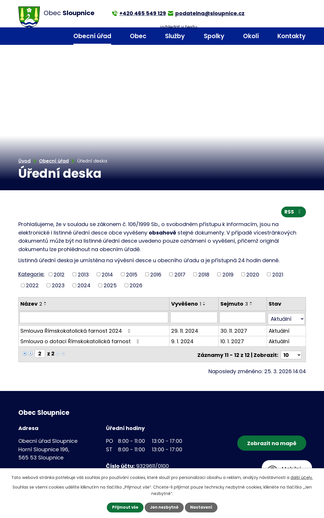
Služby (175, 36)
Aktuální (279, 330)
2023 (58, 286)
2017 (179, 275)
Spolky (214, 36)
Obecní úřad (92, 36)
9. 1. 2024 (182, 340)
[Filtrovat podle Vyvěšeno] (194, 318)
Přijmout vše (123, 507)
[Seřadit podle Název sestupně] (45, 306)
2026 (136, 286)
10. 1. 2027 (233, 340)
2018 (203, 275)
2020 (252, 275)
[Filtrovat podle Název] (94, 318)
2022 (32, 286)
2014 (107, 275)
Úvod (52, 36)
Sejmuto (235, 305)
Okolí (251, 36)
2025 (110, 286)
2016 (155, 275)
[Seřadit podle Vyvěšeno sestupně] (204, 306)
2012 (59, 275)
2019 (227, 275)
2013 (83, 275)
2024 (84, 286)
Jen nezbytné (164, 507)
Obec (138, 36)
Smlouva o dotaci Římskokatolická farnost (80, 340)
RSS (293, 213)
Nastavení (203, 507)
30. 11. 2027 (234, 330)
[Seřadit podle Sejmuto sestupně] (252, 306)
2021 (277, 275)
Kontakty (291, 36)
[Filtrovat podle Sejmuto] (243, 318)
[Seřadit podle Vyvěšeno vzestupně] (204, 303)
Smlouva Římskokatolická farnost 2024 (76, 330)
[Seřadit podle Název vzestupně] (45, 303)
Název (31, 305)
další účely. (302, 477)
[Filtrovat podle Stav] (286, 318)
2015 (131, 275)
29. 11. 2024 (185, 330)
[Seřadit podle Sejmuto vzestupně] (252, 303)
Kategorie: (31, 275)
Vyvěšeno (186, 305)
